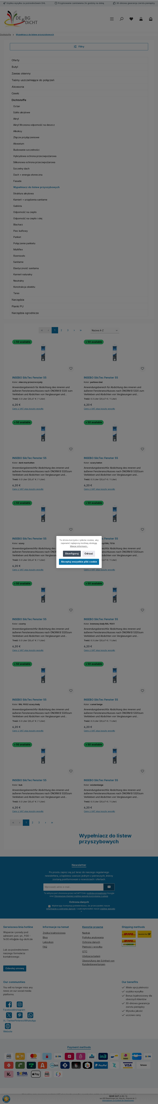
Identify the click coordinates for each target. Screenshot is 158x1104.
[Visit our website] (7, 1027)
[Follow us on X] (9, 1017)
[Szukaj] (122, 19)
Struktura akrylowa (23, 193)
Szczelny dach (21, 168)
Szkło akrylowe (21, 112)
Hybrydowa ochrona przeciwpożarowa (34, 156)
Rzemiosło (19, 255)
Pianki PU (18, 306)
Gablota (17, 205)
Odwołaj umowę (14, 968)
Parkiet (17, 237)
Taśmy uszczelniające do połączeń (33, 80)
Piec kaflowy (20, 230)
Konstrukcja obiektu (24, 286)
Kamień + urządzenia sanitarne (30, 199)
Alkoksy (17, 131)
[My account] (141, 19)
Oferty (15, 60)
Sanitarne (18, 261)
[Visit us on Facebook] (8, 1006)
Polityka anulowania (93, 937)
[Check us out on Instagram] (19, 1006)
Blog (45, 937)
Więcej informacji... (79, 546)
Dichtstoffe (19, 100)
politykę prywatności (97, 893)
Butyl (15, 66)
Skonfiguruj (72, 553)
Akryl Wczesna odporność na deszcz (34, 124)
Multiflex (18, 249)
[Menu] (112, 19)
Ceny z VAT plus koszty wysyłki (27, 408)
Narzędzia (18, 299)
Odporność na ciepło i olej (27, 218)
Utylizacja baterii (91, 956)
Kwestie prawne (92, 927)
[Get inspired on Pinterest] (20, 1017)
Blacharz (18, 224)
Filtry (79, 46)
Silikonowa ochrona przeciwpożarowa (34, 162)
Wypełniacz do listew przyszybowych (36, 187)
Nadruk (86, 932)
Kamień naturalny (22, 274)
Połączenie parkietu (24, 243)
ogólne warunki (107, 909)
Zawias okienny (21, 73)
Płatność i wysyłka (92, 946)
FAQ (45, 946)
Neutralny (18, 280)
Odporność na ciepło (25, 212)
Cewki (15, 93)
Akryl (16, 118)
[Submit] (109, 887)
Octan (16, 106)
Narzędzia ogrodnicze (25, 313)
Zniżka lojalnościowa (54, 932)
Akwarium (18, 143)
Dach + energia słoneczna (27, 174)
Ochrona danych (91, 942)
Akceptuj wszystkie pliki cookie (79, 561)
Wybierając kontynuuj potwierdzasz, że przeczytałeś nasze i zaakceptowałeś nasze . (80, 908)
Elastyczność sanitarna (26, 268)
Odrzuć (89, 553)
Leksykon (48, 942)
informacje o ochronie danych (60, 909)
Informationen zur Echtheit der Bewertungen (118, 1100)
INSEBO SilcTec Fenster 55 (29, 377)
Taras (16, 293)
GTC (84, 951)
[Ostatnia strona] (81, 330)
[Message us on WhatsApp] (30, 1017)
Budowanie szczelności (26, 149)
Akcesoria (18, 86)
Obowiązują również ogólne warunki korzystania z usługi (81, 896)
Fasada (17, 181)
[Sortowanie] (104, 330)
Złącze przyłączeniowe (26, 137)
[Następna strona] (74, 330)
